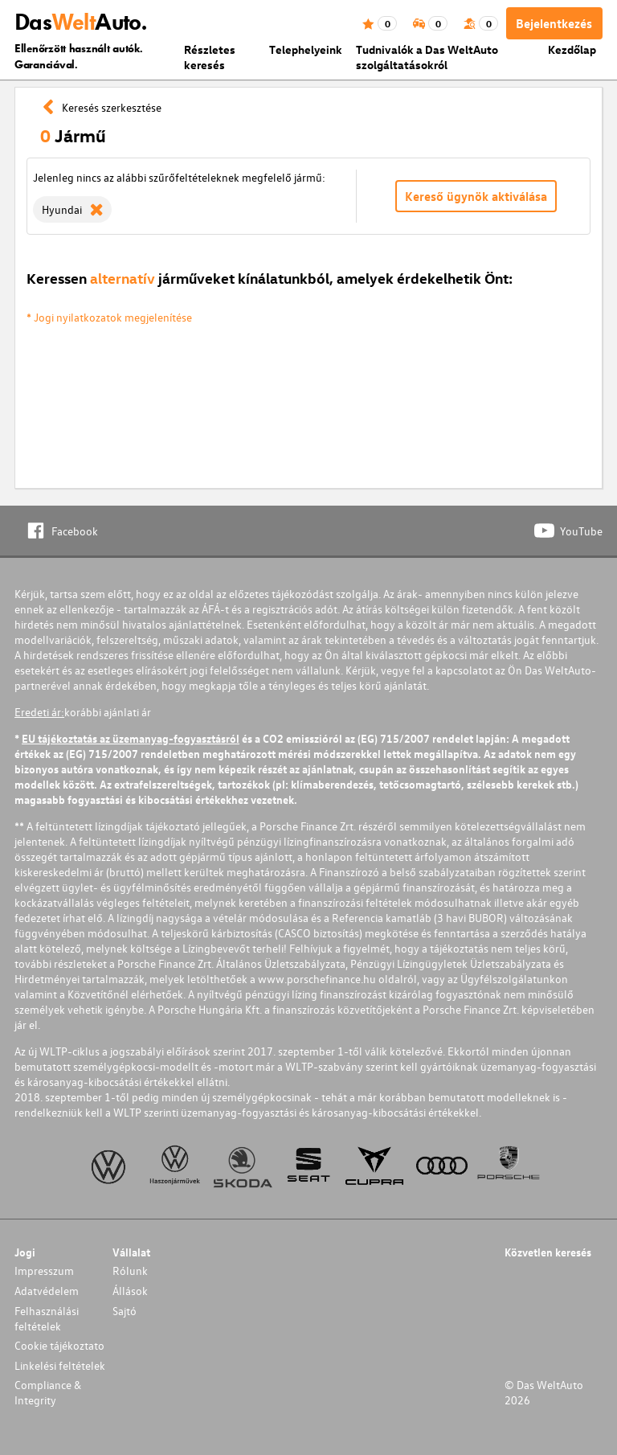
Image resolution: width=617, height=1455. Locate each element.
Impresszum (44, 1270)
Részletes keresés (209, 57)
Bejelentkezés (554, 23)
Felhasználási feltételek (46, 1318)
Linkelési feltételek (59, 1365)
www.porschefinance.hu (317, 978)
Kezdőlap (572, 49)
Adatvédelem (46, 1290)
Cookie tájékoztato (59, 1345)
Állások (130, 1290)
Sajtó (124, 1310)
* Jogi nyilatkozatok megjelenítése (109, 317)
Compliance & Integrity (47, 1392)
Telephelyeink (305, 49)
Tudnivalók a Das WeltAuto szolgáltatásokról (427, 57)
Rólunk (130, 1270)
